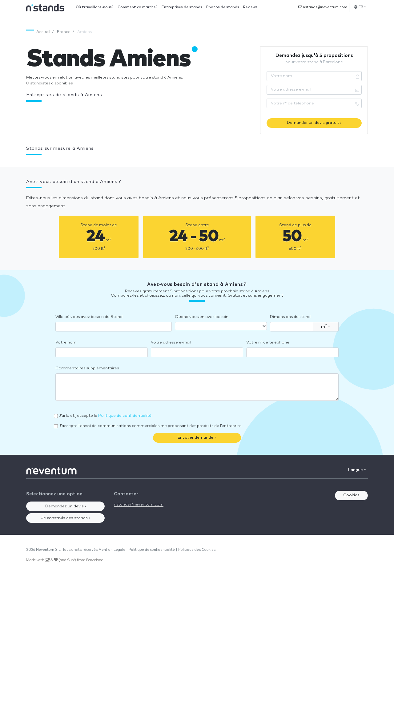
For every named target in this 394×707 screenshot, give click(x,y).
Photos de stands (222, 7)
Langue (357, 470)
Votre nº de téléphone (267, 342)
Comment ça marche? (138, 7)
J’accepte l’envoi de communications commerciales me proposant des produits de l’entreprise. (151, 426)
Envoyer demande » (197, 438)
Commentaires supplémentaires (87, 368)
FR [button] (360, 7)
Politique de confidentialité (124, 416)
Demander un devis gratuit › (314, 123)
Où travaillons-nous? (95, 7)
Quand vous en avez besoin (201, 317)
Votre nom (66, 342)
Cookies (351, 495)
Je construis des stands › (65, 518)
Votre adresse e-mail (171, 342)
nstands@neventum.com (322, 7)
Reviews (250, 7)
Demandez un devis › (65, 506)
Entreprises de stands (182, 7)
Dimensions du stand (290, 317)
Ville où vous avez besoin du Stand (89, 317)
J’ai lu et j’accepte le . (105, 416)
